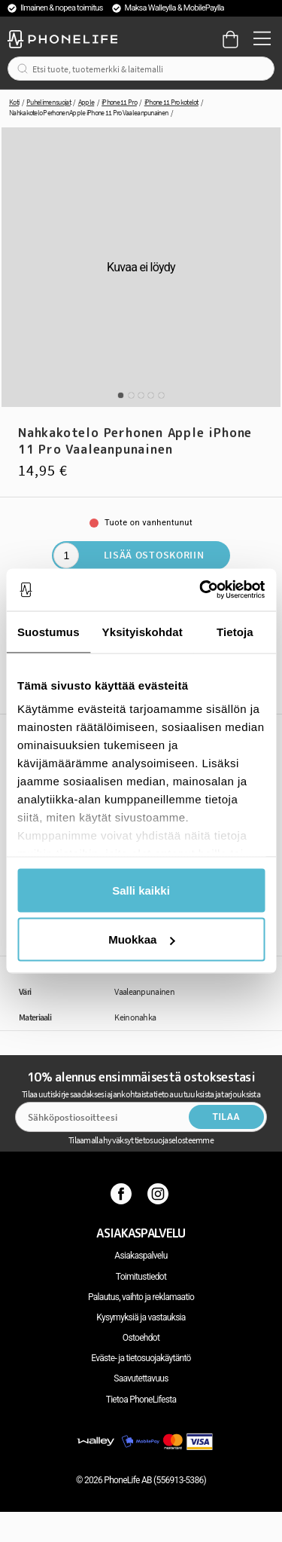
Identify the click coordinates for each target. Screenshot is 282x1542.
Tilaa (226, 1117)
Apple (86, 102)
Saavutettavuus (141, 1378)
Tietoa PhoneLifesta (141, 1399)
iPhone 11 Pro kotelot (171, 102)
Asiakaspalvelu (140, 1255)
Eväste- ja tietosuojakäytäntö (140, 1358)
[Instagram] (159, 1194)
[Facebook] (123, 1194)
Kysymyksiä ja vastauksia (140, 1317)
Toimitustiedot (141, 1276)
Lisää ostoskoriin (154, 554)
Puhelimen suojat (48, 102)
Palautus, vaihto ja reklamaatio (141, 1297)
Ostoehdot (141, 1337)
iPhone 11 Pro (119, 102)
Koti (14, 102)
